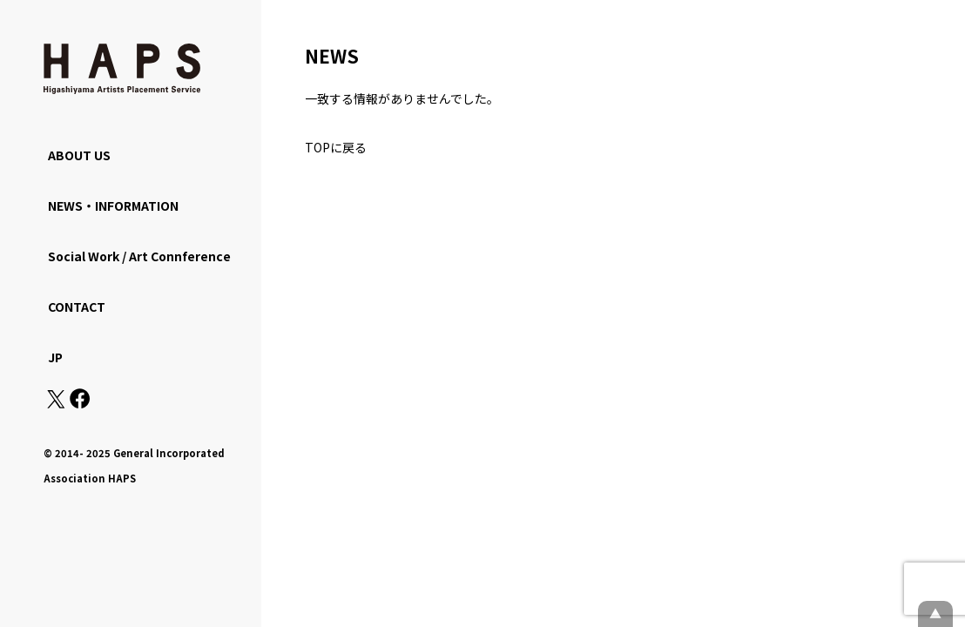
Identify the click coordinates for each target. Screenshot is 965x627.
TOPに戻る (336, 147)
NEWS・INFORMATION (113, 205)
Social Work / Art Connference (139, 256)
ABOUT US (79, 155)
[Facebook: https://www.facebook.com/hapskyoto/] (79, 403)
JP (55, 357)
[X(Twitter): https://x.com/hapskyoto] (56, 403)
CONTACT (76, 306)
